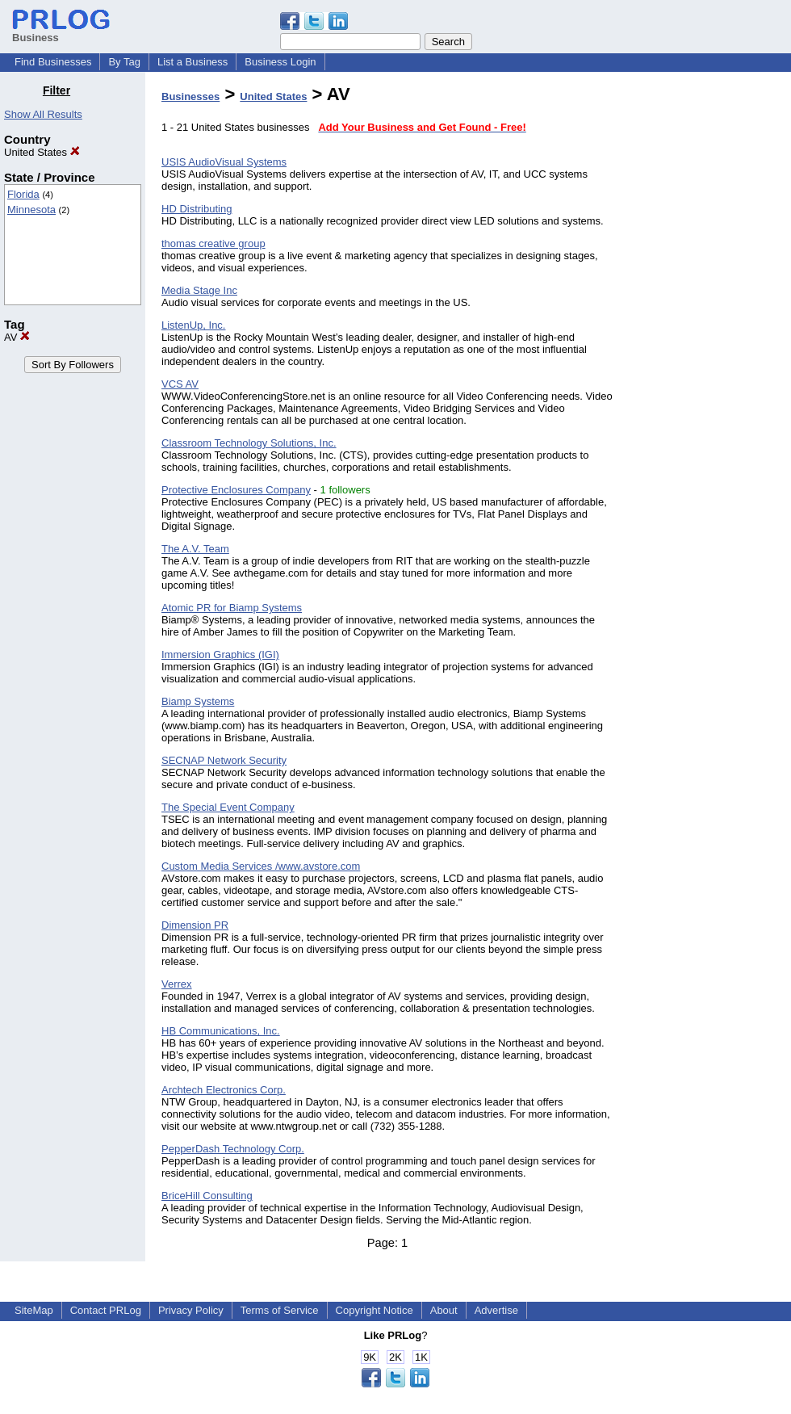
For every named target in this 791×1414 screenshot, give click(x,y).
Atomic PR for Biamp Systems (231, 608)
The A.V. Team (195, 549)
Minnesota (31, 209)
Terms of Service (280, 1310)
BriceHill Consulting (207, 1196)
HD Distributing (196, 209)
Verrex (176, 984)
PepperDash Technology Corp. (232, 1149)
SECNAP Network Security (224, 760)
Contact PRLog (105, 1310)
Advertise (496, 1310)
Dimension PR (194, 925)
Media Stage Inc (199, 290)
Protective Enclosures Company (236, 490)
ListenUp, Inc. (193, 325)
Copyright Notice (374, 1310)
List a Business (192, 62)
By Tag (124, 62)
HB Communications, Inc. (220, 1031)
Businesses (190, 96)
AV (17, 337)
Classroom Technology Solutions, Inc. (249, 443)
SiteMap (34, 1310)
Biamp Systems (197, 701)
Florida (23, 194)
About (444, 1310)
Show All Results (43, 114)
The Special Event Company (228, 807)
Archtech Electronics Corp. (223, 1090)
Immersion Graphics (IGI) (220, 654)
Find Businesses (53, 62)
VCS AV (180, 384)
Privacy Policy (191, 1310)
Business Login (280, 62)
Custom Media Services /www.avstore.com (260, 866)
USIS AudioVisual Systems (224, 162)
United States (42, 152)
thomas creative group (213, 243)
